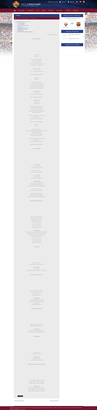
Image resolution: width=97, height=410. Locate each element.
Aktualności (30, 10)
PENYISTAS (51, 10)
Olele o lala (20, 26)
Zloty (38, 10)
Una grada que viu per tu (23, 28)
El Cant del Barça (21, 23)
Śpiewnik (18, 15)
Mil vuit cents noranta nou (23, 25)
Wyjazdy (43, 10)
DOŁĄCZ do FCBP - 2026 (74, 38)
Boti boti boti (20, 30)
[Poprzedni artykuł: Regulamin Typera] (19, 401)
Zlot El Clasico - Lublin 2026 (74, 34)
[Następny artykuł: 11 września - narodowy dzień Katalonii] (54, 401)
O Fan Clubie (21, 10)
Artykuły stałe (33, 18)
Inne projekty (59, 10)
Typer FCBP (75, 10)
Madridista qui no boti (22, 29)
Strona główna (14, 10)
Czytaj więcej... (23, 409)
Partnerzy (68, 10)
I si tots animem (21, 24)
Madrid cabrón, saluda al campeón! (25, 31)
